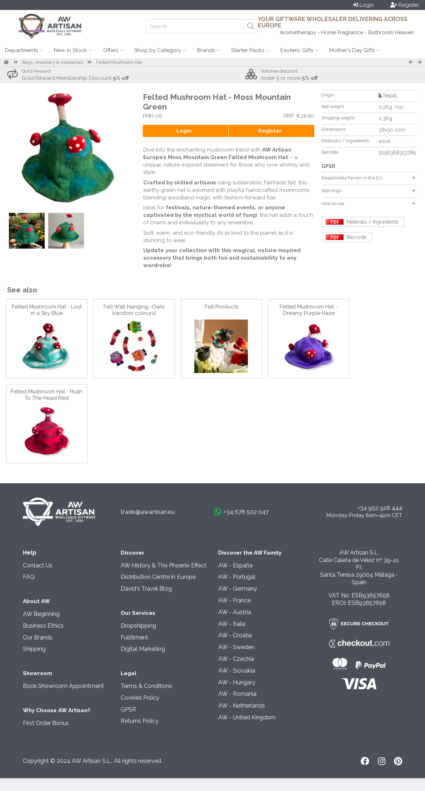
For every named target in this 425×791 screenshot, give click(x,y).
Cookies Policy (140, 697)
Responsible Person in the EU (368, 177)
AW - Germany (237, 588)
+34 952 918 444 (380, 507)
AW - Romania (237, 693)
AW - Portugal (236, 576)
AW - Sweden (236, 647)
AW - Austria (234, 612)
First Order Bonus (46, 723)
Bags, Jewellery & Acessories (52, 62)
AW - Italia (231, 624)
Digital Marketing (143, 648)
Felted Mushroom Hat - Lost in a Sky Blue (47, 309)
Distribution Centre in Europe (158, 576)
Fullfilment (134, 637)
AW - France (234, 600)
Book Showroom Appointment (63, 686)
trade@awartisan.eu (148, 511)
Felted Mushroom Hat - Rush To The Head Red (46, 394)
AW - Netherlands (241, 705)
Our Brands (37, 637)
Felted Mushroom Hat (119, 62)
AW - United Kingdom (247, 717)
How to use (368, 203)
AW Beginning (41, 614)
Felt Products (221, 306)
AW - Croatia (235, 635)
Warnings (368, 190)
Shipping (34, 648)
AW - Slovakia (236, 670)
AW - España (235, 565)
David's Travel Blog (146, 588)
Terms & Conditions (146, 686)
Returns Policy (140, 721)
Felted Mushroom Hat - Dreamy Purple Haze (309, 309)
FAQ (29, 576)
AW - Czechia (236, 658)
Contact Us (37, 565)
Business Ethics (43, 625)
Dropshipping (138, 625)
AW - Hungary (236, 682)
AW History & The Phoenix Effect (163, 565)
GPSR (128, 709)
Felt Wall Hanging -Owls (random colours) (134, 309)
